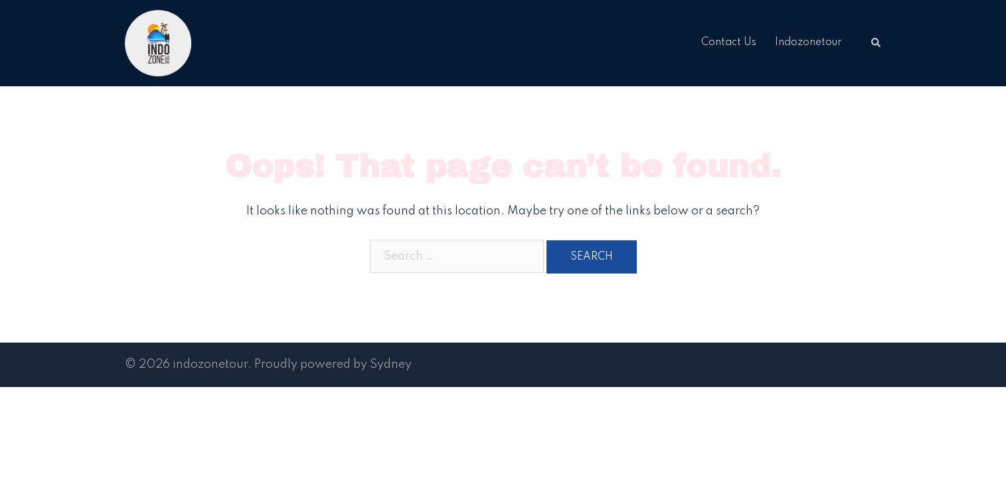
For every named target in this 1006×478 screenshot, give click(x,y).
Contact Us (728, 42)
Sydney (391, 364)
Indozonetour (808, 42)
